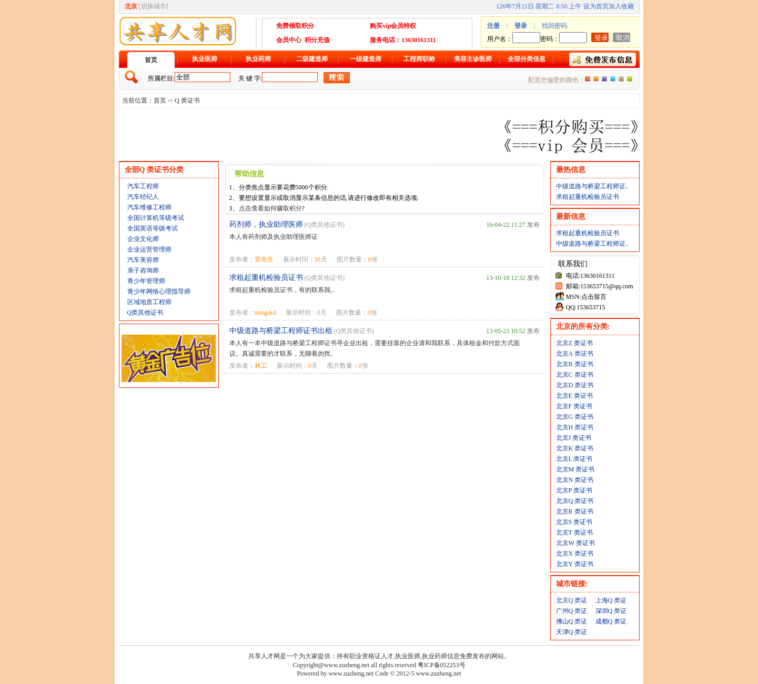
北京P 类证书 (574, 490)
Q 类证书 (187, 100)
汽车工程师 (143, 186)
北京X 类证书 (575, 553)
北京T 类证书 (574, 532)
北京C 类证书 (574, 374)
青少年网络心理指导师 (158, 291)
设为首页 (596, 6)
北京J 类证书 (574, 437)
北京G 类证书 (575, 416)
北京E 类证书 (574, 395)
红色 (596, 79)
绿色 (629, 79)
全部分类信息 (526, 59)
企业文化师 (143, 239)
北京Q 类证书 (575, 501)
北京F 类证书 (574, 406)
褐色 (621, 79)
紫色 (604, 79)
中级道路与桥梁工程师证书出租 (280, 331)
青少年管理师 (146, 281)
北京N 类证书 (575, 480)
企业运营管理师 (149, 249)
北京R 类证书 (574, 511)
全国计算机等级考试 (155, 218)
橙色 (587, 79)
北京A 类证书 (574, 353)
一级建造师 (365, 59)
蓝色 (612, 79)
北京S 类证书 (574, 522)
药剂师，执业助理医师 (266, 224)
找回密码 (554, 25)
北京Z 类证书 (574, 343)
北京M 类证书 (575, 469)
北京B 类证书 (574, 364)
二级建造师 (312, 59)
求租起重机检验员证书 (266, 277)
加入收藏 (621, 6)
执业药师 (258, 59)
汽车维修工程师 (149, 207)
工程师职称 (419, 59)
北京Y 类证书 (574, 564)
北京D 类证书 (575, 385)
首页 (151, 60)
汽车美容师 (143, 260)
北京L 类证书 (574, 458)
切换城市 (153, 6)
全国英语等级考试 (152, 228)
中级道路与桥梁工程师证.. (592, 186)
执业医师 (204, 59)
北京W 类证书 (575, 543)
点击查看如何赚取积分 (270, 208)
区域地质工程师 (149, 302)
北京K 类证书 (575, 448)
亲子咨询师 (143, 270)
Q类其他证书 (145, 312)
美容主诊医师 (473, 59)
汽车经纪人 (143, 196)
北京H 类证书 (575, 427)
